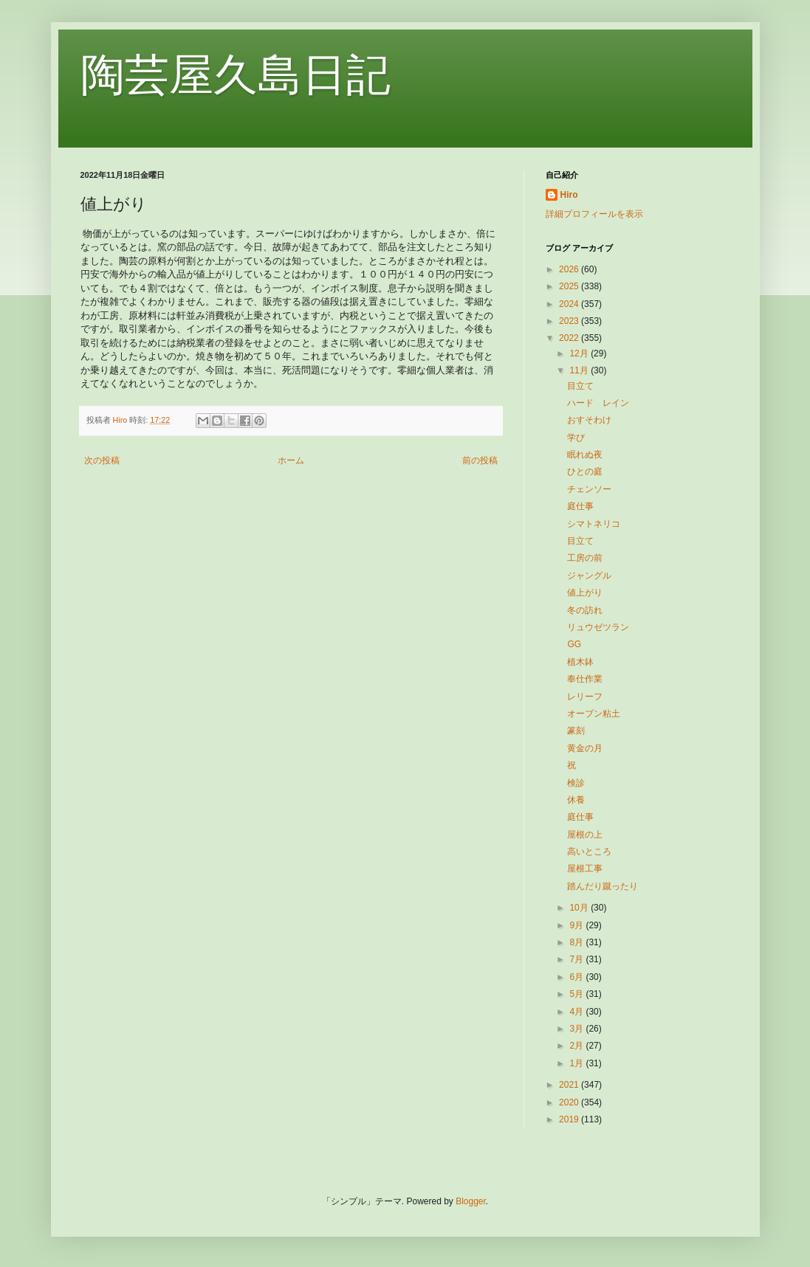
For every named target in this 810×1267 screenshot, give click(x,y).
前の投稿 (480, 460)
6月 (577, 977)
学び (576, 437)
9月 (577, 925)
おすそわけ (589, 420)
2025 (570, 286)
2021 (570, 1085)
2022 (570, 338)
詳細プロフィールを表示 (594, 214)
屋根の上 (585, 834)
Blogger (471, 1201)
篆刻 (576, 730)
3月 (577, 1028)
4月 (577, 1012)
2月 (577, 1045)
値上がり (585, 592)
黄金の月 (585, 748)
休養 (576, 800)
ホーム (291, 460)
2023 (570, 321)
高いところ (589, 851)
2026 (570, 269)
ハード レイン (598, 403)
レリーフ (585, 696)
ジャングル (589, 575)
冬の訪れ (585, 610)
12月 (580, 353)
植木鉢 (580, 662)
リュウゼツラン (598, 627)
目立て (580, 386)
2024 (570, 304)
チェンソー (589, 489)
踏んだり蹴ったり (602, 886)
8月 (577, 942)
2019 (570, 1119)
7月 (577, 959)
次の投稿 (102, 460)
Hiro (569, 195)
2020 (570, 1102)
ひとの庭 (585, 471)
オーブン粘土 (593, 713)
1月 (577, 1063)
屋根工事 (585, 868)
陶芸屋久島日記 (235, 75)
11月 (580, 370)
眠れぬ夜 (585, 454)
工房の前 (585, 558)
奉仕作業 (585, 679)
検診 (576, 783)
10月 (580, 907)
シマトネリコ (593, 524)
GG (574, 644)
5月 (577, 994)
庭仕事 (580, 506)
